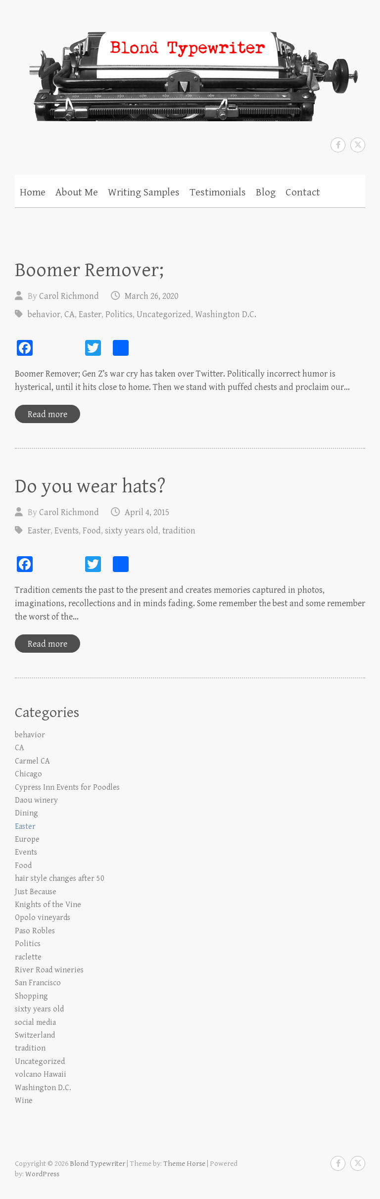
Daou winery (36, 800)
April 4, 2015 (147, 512)
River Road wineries (49, 970)
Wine (24, 1100)
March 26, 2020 (151, 296)
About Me (76, 192)
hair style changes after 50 (59, 878)
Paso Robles (35, 931)
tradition (178, 531)
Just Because (35, 892)
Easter (90, 314)
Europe (27, 839)
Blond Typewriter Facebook (338, 145)
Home (33, 192)
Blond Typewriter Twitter (357, 145)
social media (35, 1022)
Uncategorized (164, 314)
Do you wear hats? (90, 486)
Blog (266, 192)
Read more (47, 414)
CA (69, 314)
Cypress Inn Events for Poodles (67, 787)
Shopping (31, 996)
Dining (26, 813)
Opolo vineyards (42, 917)
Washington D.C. (225, 314)
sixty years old (131, 531)
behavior (44, 314)
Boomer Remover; (89, 270)
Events (66, 531)
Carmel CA (32, 761)
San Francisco (38, 983)
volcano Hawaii (40, 1074)
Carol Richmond (69, 296)
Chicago (28, 774)
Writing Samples (144, 192)
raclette (28, 957)
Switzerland (35, 1035)
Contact (302, 192)
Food (92, 531)
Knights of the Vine (48, 905)
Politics (119, 314)
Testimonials (218, 192)
